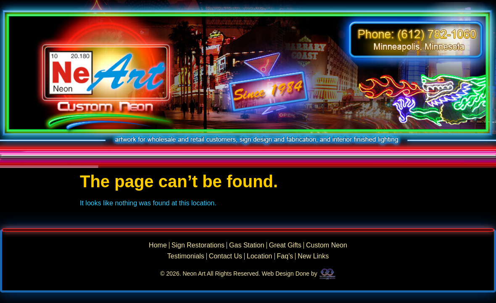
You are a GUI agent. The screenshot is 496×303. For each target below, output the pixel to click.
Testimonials (185, 256)
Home (158, 245)
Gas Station (246, 245)
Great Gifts (285, 245)
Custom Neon (326, 245)
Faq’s (285, 256)
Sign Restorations (197, 245)
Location (259, 256)
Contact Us (225, 256)
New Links (313, 256)
